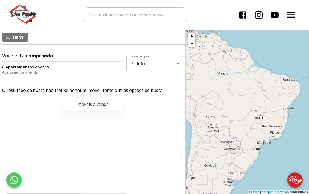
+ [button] (191, 36)
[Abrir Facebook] (243, 15)
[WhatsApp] (14, 180)
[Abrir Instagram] (258, 15)
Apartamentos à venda (20, 72)
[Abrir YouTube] (274, 15)
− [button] (191, 43)
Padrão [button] (137, 64)
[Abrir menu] (291, 14)
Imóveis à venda (92, 104)
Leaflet (254, 192)
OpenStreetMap (277, 192)
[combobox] (135, 14)
